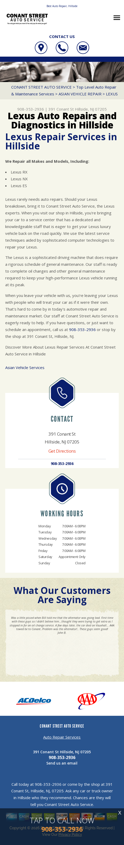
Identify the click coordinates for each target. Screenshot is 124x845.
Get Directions (62, 451)
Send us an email (61, 763)
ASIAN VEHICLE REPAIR (80, 93)
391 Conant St (61, 109)
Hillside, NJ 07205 (91, 109)
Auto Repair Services (62, 737)
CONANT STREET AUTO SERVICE (41, 87)
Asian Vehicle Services (24, 367)
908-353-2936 (30, 109)
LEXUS (112, 93)
